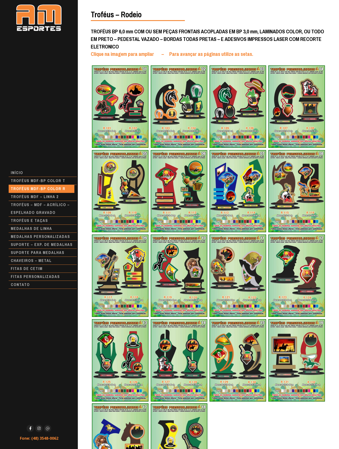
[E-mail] (47, 428)
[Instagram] (39, 428)
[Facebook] (30, 428)
